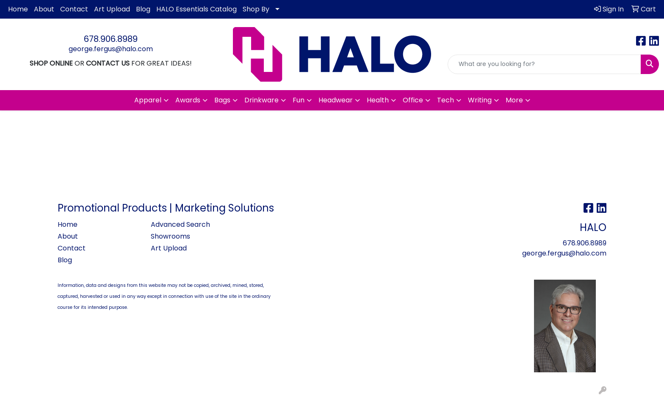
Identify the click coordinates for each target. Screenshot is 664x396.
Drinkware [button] (261, 100)
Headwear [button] (335, 100)
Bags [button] (222, 100)
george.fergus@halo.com (111, 49)
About (44, 9)
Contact (74, 9)
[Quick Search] (544, 64)
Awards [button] (187, 100)
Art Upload (112, 9)
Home (18, 9)
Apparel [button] (147, 100)
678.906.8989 (111, 39)
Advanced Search (180, 224)
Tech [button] (445, 100)
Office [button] (413, 100)
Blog (143, 9)
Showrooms (170, 236)
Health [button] (378, 100)
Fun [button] (298, 100)
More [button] (514, 100)
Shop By (256, 9)
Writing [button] (480, 100)
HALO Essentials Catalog (196, 9)
